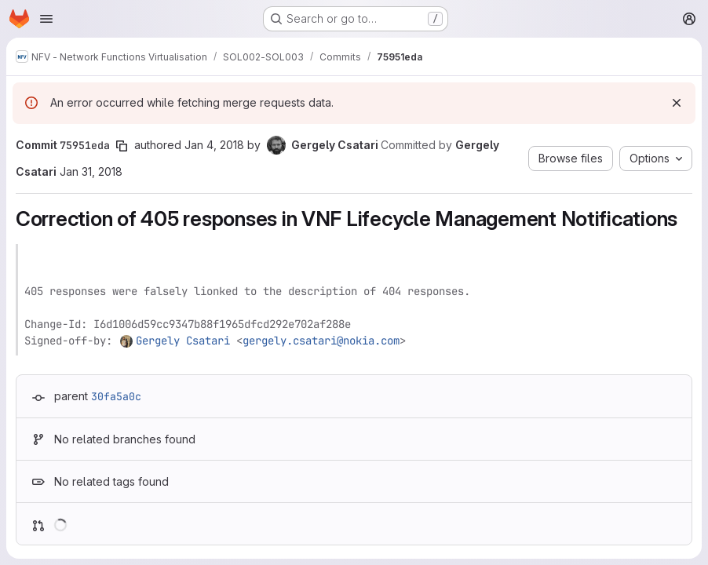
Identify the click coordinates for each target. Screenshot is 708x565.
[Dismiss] (676, 102)
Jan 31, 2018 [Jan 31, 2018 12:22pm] (91, 171)
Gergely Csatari (183, 341)
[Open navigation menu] (46, 18)
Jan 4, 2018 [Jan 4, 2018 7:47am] (214, 144)
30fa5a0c (116, 396)
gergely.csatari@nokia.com (321, 341)
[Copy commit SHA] (121, 146)
